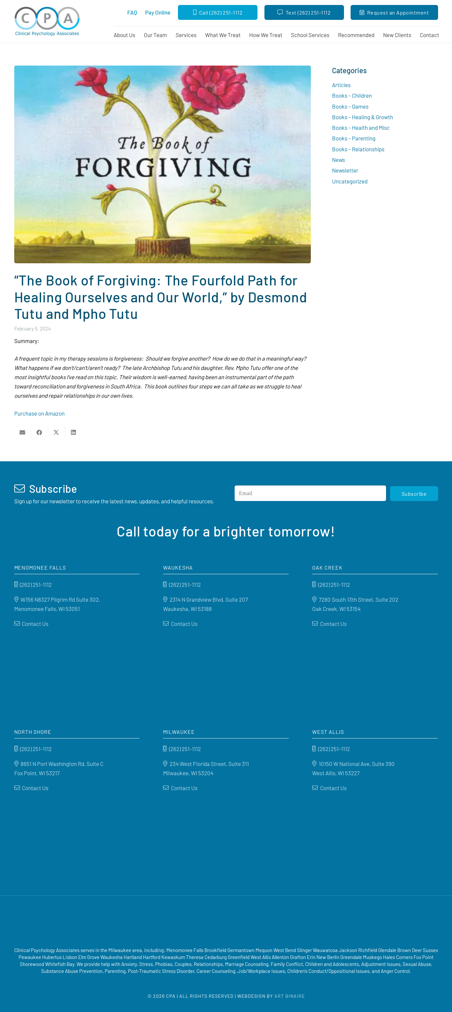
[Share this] (39, 432)
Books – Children (352, 95)
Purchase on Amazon (39, 413)
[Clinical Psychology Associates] (50, 21)
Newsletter (345, 170)
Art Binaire (289, 996)
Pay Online (157, 12)
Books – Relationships (358, 149)
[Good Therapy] (198, 922)
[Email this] (22, 432)
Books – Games (350, 106)
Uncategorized (349, 181)
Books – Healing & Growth (362, 117)
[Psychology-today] (261, 922)
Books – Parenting (353, 138)
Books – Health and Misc (361, 127)
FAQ (132, 12)
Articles (341, 84)
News (338, 159)
